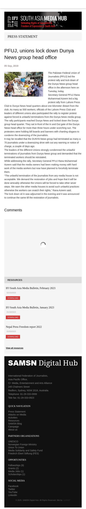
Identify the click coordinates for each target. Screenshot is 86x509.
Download (13, 298)
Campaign (13, 426)
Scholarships (16, 474)
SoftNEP (66, 500)
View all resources (14, 348)
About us (12, 429)
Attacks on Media (17, 414)
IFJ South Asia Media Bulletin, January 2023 (30, 307)
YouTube (12, 492)
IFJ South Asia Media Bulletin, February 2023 (30, 288)
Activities (12, 417)
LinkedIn (12, 495)
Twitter (11, 489)
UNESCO (13, 441)
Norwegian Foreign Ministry (22, 444)
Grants (13, 468)
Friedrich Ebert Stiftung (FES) (23, 453)
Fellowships (16, 465)
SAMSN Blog (15, 423)
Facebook (13, 486)
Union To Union (16, 447)
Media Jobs (16, 471)
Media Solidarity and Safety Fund (25, 450)
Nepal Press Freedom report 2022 (24, 326)
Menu (43, 4)
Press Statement (17, 411)
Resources (13, 420)
